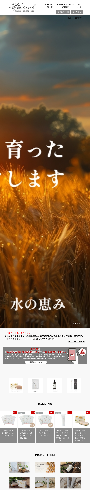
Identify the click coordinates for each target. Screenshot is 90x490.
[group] (45, 127)
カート (79, 5)
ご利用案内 (65, 5)
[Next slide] (83, 250)
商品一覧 (49, 5)
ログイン (77, 12)
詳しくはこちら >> (76, 268)
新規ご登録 (63, 12)
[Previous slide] (69, 250)
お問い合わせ (75, 17)
